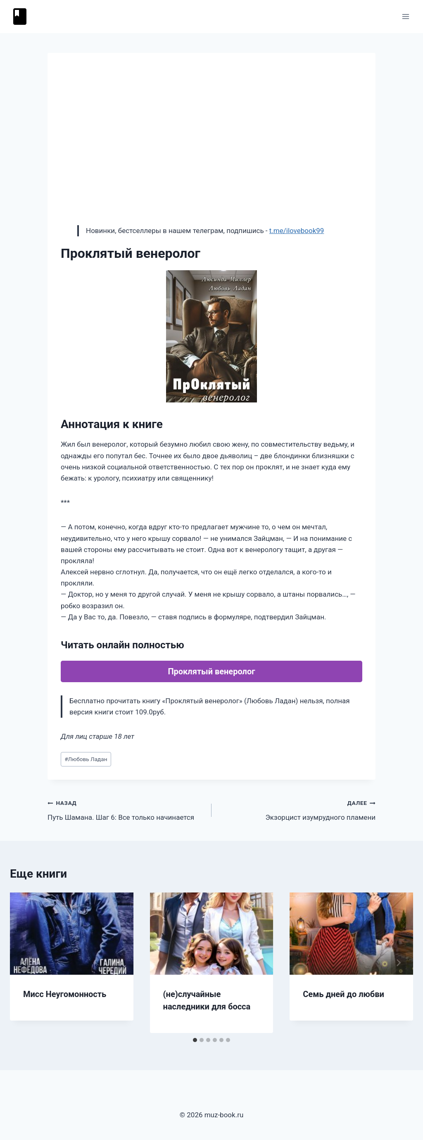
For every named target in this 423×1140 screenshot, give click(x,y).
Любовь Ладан (85, 759)
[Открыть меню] (405, 16)
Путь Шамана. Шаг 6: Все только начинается (126, 809)
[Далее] (398, 963)
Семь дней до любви (343, 994)
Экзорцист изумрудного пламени (297, 809)
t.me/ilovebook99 (296, 230)
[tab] (195, 1040)
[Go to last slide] (24, 963)
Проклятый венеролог (211, 671)
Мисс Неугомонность (64, 994)
